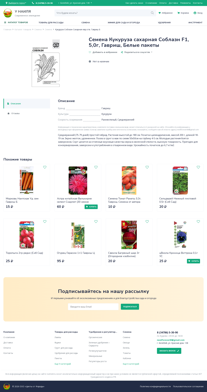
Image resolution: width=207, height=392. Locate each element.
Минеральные (95, 356)
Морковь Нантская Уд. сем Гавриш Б (22, 200)
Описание (14, 103)
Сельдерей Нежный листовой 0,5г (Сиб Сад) (177, 200)
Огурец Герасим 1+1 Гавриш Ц (76, 253)
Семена (85, 22)
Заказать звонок (169, 351)
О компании (151, 3)
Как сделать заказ (134, 3)
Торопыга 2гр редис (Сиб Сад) (24, 253)
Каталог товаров (23, 29)
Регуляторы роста (97, 361)
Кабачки (127, 358)
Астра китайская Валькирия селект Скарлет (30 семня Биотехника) (74, 202)
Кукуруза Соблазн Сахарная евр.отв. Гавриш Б (77, 29)
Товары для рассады (51, 22)
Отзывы (13, 113)
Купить (91, 207)
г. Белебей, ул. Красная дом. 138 (74, 3)
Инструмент (195, 22)
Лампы (58, 337)
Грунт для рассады (64, 347)
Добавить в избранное (103, 52)
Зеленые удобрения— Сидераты (99, 344)
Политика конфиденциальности (155, 386)
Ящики (58, 342)
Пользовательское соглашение (188, 386)
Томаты (127, 353)
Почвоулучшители (97, 350)
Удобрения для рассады (66, 353)
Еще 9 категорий (63, 363)
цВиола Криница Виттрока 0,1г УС (178, 254)
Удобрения (164, 22)
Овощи (126, 342)
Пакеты (58, 358)
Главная (7, 29)
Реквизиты (185, 3)
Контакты (197, 3)
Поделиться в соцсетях (136, 52)
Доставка (173, 3)
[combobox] (102, 13)
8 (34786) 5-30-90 (42, 3)
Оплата (162, 3)
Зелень (126, 347)
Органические (95, 337)
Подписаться (130, 307)
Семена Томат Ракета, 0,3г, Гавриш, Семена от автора (124, 200)
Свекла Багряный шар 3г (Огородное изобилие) (123, 254)
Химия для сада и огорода (124, 22)
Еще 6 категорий (131, 363)
